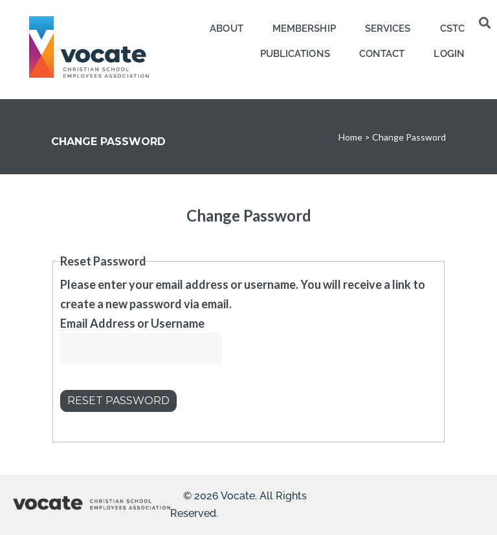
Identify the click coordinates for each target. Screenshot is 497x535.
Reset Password (118, 400)
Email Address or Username (132, 323)
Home (350, 136)
